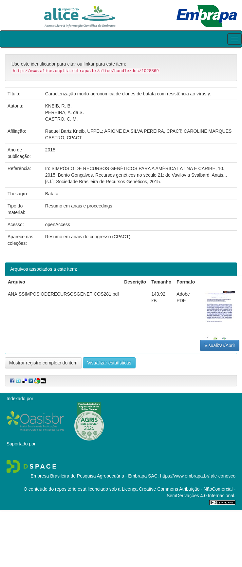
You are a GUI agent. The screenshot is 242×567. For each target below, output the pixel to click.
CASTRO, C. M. (61, 119)
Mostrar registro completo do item (43, 362)
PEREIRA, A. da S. (64, 112)
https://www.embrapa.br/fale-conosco (197, 476)
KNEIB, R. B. (58, 105)
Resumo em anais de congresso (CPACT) (87, 236)
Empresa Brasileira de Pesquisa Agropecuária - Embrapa (88, 476)
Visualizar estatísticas (109, 362)
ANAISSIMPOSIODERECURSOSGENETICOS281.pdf (63, 294)
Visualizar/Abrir (219, 345)
